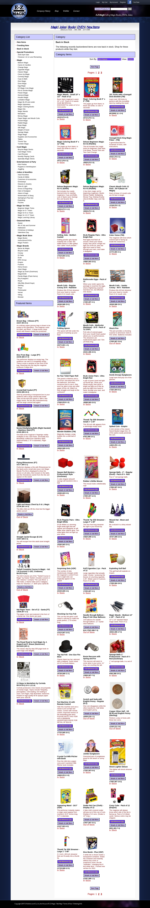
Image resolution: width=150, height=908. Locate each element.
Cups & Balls (22, 79)
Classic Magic (23, 72)
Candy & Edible (23, 177)
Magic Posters (23, 243)
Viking (20, 295)
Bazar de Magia (23, 248)
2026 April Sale (23, 55)
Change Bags (23, 67)
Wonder (21, 297)
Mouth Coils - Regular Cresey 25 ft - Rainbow (66, 286)
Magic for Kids (23, 206)
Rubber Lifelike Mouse (92, 481)
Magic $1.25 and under (26, 102)
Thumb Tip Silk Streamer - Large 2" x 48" (94, 521)
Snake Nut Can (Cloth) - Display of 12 (93, 806)
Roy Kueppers (23, 278)
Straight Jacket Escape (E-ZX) (29, 537)
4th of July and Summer (26, 225)
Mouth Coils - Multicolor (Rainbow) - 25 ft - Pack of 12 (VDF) (94, 327)
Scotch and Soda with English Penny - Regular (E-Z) (93, 701)
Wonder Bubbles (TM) (66, 431)
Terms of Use (67, 904)
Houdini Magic (23, 97)
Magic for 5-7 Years (25, 210)
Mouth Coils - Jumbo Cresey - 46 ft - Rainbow (119, 286)
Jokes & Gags (23, 193)
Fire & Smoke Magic (25, 90)
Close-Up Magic (24, 74)
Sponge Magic (23, 132)
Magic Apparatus (24, 104)
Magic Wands (23, 111)
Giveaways (22, 182)
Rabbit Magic (23, 123)
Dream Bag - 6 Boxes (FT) (27, 321)
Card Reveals (23, 154)
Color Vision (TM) (116, 235)
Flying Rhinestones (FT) (27, 463)
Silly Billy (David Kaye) (26, 283)
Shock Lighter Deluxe (118, 767)
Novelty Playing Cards (26, 156)
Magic (54, 27)
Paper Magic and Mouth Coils (29, 118)
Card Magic (22, 147)
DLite (20, 258)
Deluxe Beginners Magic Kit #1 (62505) (67, 187)
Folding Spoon (63, 328)
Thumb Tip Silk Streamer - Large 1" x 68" (68, 850)
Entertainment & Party (26, 162)
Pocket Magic (23, 121)
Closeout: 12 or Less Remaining (30, 57)
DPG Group (22, 260)
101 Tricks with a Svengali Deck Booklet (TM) (120, 95)
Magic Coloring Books (26, 107)
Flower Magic (23, 93)
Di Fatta (21, 255)
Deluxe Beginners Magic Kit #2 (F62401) (93, 143)
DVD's (81, 27)
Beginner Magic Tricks (26, 208)
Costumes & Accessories (27, 179)
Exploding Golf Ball (117, 568)
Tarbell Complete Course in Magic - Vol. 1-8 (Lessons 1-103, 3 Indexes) (33, 570)
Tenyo (20, 288)
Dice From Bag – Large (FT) (28, 355)
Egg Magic (22, 86)
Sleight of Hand (23, 130)
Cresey (20, 253)
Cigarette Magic (23, 70)
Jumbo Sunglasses (91, 754)
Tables (20, 139)
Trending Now (23, 45)
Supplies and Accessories (27, 137)
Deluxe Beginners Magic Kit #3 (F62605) (93, 187)
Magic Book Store (24, 236)
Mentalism (21, 114)
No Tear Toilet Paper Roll (67, 376)
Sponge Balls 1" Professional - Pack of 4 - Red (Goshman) (120, 657)
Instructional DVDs (25, 240)
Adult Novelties (23, 175)
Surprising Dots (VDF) (66, 568)
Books (71, 27)
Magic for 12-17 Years (26, 215)
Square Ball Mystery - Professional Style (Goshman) (66, 474)
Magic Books (22, 238)
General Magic (23, 95)
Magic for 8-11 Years (25, 213)
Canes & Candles (24, 65)
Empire (20, 262)
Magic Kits (21, 109)
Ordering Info (77, 904)
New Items (92, 27)
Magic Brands (23, 246)
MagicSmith (22, 274)
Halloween (22, 228)
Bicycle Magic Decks (25, 149)
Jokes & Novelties (24, 172)
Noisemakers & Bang (25, 196)
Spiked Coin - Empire (118, 426)
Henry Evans (22, 267)
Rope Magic (22, 125)
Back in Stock (23, 49)
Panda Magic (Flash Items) (28, 276)
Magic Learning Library (26, 217)
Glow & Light (22, 186)
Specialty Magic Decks (26, 159)
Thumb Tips (22, 141)
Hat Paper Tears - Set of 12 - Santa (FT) (33, 610)
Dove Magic (22, 83)
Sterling (20, 285)
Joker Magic (22, 269)
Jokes (62, 27)
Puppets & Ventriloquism (27, 167)
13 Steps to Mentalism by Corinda (31, 683)
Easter (20, 223)
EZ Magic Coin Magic (26, 88)
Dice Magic (22, 81)
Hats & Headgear (24, 191)
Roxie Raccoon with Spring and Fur (91, 657)
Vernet (20, 292)
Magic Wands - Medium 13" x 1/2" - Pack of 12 (120, 616)
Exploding (21, 200)
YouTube (136, 2)
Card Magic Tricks (24, 152)
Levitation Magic (24, 100)
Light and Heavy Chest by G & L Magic (33, 504)
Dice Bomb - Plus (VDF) (93, 852)
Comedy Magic (23, 77)
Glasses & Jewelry (25, 184)
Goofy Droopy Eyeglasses (120, 375)
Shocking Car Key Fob (66, 614)
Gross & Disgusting (25, 189)
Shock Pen (113, 328)
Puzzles (21, 202)
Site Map (59, 904)
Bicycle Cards (23, 251)
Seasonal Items (23, 221)
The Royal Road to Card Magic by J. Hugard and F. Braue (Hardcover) (32, 643)
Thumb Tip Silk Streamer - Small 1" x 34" (94, 421)
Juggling (21, 169)
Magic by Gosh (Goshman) (28, 271)
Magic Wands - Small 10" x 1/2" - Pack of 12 (68, 95)
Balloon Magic (23, 63)
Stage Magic (22, 134)
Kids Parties (22, 164)
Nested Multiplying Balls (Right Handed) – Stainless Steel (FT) (34, 429)
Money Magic (23, 116)
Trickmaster (22, 290)
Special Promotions (25, 52)
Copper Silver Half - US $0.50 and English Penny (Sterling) (119, 713)
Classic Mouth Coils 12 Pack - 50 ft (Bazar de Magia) (119, 188)
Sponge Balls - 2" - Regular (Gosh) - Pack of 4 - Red (120, 473)
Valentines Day (23, 232)
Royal (20, 281)
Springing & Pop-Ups (25, 198)
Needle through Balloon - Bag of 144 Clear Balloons (94, 616)
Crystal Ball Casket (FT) (27, 390)
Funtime (21, 265)
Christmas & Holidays (26, 230)
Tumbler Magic (23, 144)
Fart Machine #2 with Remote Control (66, 703)
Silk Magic (21, 128)
